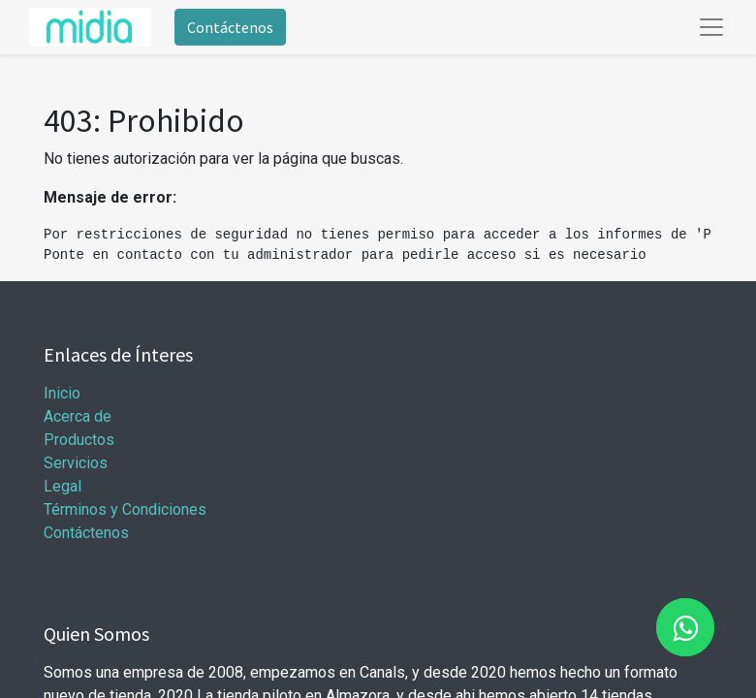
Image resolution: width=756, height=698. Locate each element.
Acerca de (77, 416)
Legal (62, 486)
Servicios (76, 463)
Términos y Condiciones (125, 509)
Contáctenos (230, 27)
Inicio (62, 393)
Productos (79, 439)
